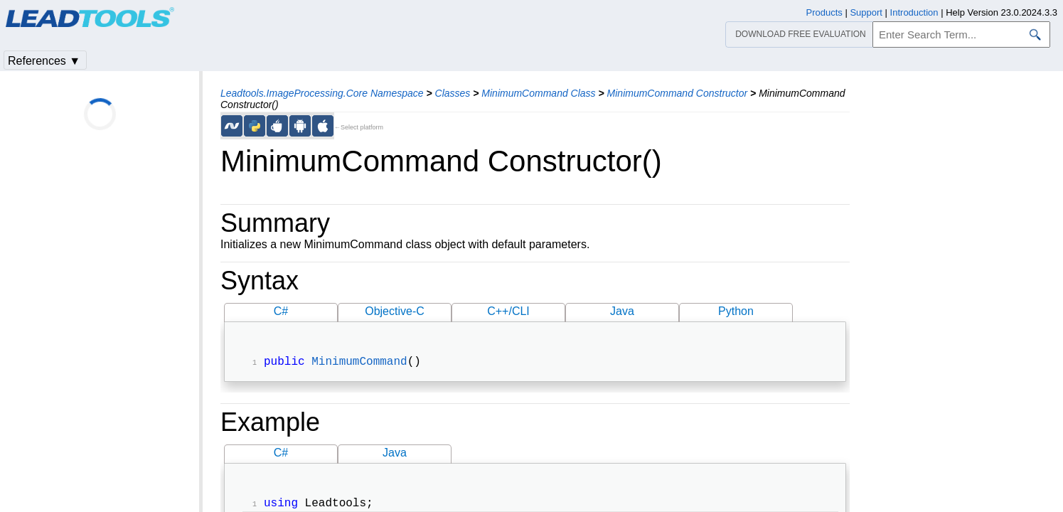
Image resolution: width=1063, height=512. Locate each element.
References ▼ (44, 61)
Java (622, 311)
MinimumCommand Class (538, 93)
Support (866, 12)
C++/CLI (508, 311)
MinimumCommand (359, 363)
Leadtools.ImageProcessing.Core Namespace (322, 93)
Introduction (914, 12)
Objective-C (394, 311)
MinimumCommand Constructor (677, 93)
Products (824, 12)
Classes (453, 93)
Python (736, 311)
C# (281, 311)
